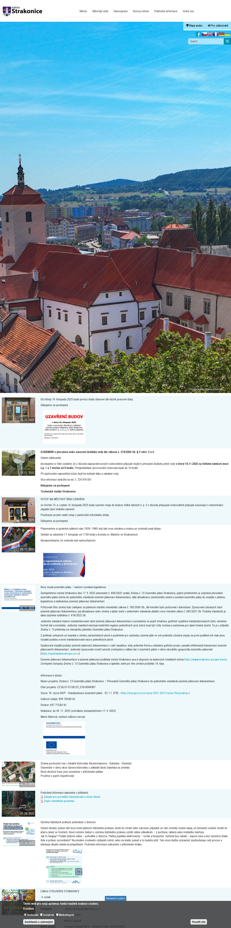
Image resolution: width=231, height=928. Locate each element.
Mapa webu (194, 25)
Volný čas (188, 11)
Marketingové (66, 914)
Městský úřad (100, 11)
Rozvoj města (141, 11)
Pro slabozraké (218, 25)
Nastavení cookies (115, 898)
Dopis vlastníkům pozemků (59, 801)
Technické (32, 914)
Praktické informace (165, 11)
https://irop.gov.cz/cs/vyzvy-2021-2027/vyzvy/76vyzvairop (155, 693)
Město (83, 11)
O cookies (28, 908)
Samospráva (121, 11)
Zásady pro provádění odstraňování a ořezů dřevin (72, 797)
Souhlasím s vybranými (39, 921)
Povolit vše (198, 921)
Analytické (48, 914)
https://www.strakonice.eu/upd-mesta (205, 659)
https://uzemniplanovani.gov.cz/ (60, 653)
